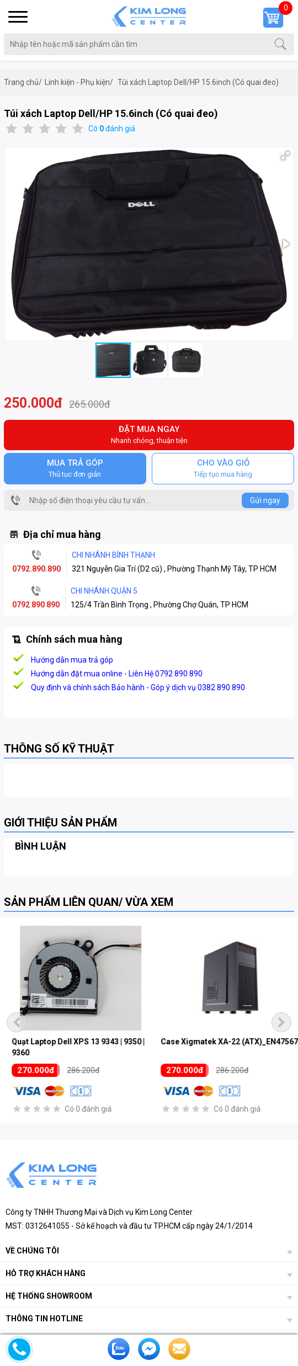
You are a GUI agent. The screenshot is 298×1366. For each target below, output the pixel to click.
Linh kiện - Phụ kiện (79, 82)
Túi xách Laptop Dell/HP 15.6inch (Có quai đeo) (198, 82)
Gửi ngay (265, 500)
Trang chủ (23, 82)
